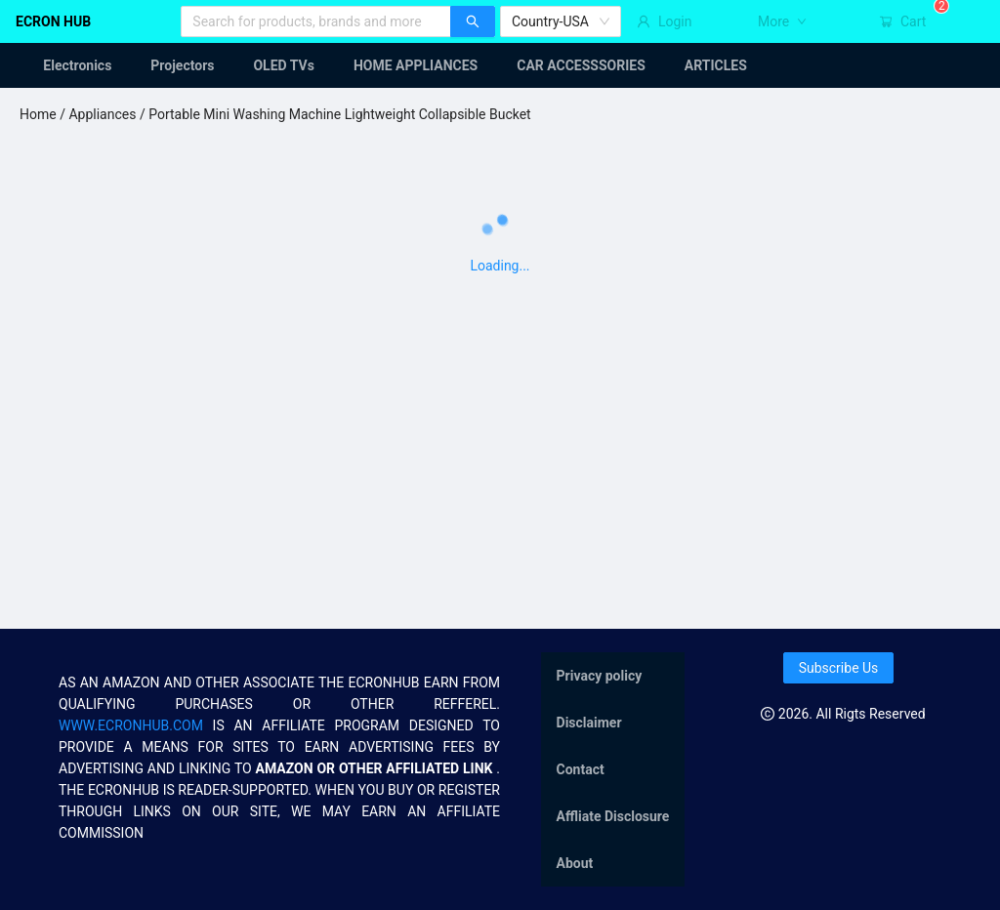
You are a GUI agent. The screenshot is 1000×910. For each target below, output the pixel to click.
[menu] (500, 65)
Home (38, 114)
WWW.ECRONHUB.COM (131, 725)
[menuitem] (65, 65)
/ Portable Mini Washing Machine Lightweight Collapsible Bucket (333, 114)
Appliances (102, 114)
